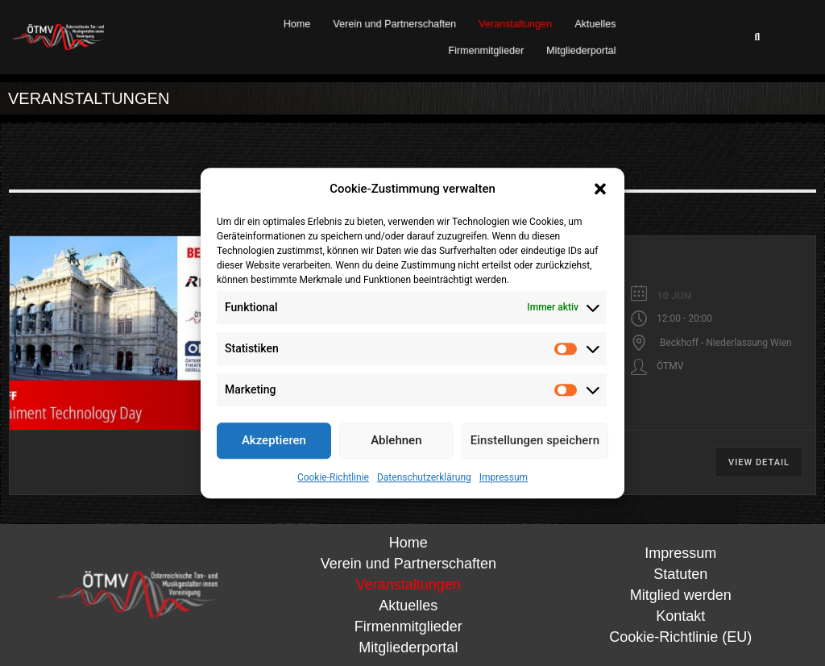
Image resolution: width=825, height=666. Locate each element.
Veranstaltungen (516, 24)
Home (297, 24)
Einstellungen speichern (535, 440)
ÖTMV (670, 366)
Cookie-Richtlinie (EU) (680, 637)
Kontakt (680, 616)
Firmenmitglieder (486, 50)
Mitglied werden (681, 595)
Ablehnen (396, 440)
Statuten (680, 574)
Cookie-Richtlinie (333, 477)
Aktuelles (595, 24)
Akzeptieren (274, 440)
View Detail (759, 462)
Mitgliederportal (581, 50)
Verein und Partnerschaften (395, 24)
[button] (600, 189)
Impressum (503, 477)
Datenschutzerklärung (424, 477)
